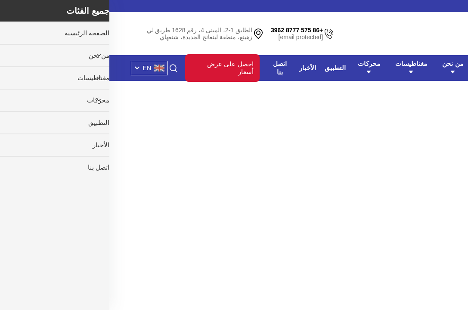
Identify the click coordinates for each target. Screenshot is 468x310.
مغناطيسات (302, 67)
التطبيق (225, 67)
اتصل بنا (170, 68)
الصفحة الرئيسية (379, 68)
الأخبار (198, 67)
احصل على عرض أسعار (121, 67)
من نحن (343, 67)
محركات (259, 67)
